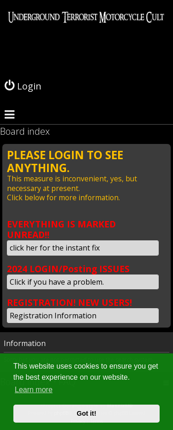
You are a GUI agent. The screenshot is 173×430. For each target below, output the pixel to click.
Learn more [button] (34, 390)
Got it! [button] (86, 413)
